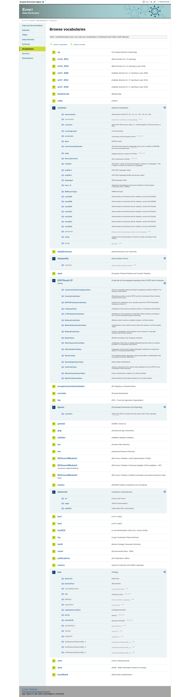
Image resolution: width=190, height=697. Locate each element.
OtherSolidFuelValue (73, 349)
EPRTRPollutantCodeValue (75, 302)
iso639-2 (68, 164)
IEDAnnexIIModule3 (67, 465)
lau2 (60, 523)
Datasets (26, 30)
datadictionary (65, 251)
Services (25, 53)
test (59, 572)
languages (69, 180)
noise (60, 551)
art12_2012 (63, 59)
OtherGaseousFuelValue (74, 343)
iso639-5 (68, 175)
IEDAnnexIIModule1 (67, 458)
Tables (25, 35)
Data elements (28, 39)
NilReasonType (71, 192)
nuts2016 (68, 217)
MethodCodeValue (72, 332)
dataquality (63, 258)
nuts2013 (68, 212)
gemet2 (61, 424)
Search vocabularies (60, 44)
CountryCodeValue (72, 296)
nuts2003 (68, 197)
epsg (67, 153)
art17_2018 (63, 87)
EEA (33, 2)
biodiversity (63, 94)
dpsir (67, 141)
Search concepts (79, 44)
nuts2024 (68, 226)
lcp (59, 537)
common (62, 108)
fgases (61, 407)
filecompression (71, 159)
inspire (61, 485)
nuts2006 (68, 202)
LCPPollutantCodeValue (74, 314)
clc (66, 499)
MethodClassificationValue (75, 325)
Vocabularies (28, 49)
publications (64, 558)
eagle (67, 503)
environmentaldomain (73, 146)
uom (60, 661)
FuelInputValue (71, 309)
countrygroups (71, 131)
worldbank (63, 674)
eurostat (62, 393)
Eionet (32, 20)
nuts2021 (68, 222)
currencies (69, 136)
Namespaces (27, 58)
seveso (61, 565)
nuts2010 (68, 207)
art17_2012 (63, 80)
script (67, 237)
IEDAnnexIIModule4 (67, 475)
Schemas (26, 44)
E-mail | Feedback (29, 689)
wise (60, 667)
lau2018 (61, 530)
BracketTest (69, 584)
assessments (70, 114)
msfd (60, 544)
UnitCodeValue (71, 367)
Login (147, 2)
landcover (63, 492)
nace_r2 (68, 185)
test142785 (69, 620)
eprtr (60, 273)
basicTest (68, 579)
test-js (67, 615)
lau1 (60, 516)
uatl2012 (68, 508)
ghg (59, 430)
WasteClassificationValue (75, 373)
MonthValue (69, 338)
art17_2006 (63, 73)
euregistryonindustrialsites (71, 386)
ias (59, 444)
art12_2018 (63, 66)
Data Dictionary (41, 20)
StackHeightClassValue (74, 362)
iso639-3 (68, 170)
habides (61, 437)
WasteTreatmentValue (73, 378)
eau (66, 594)
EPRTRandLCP (65, 280)
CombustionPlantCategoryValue (78, 290)
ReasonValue (70, 356)
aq (59, 52)
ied (59, 451)
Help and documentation (32, 25)
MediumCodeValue (72, 320)
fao (59, 400)
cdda (60, 101)
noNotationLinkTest (72, 610)
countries (68, 125)
